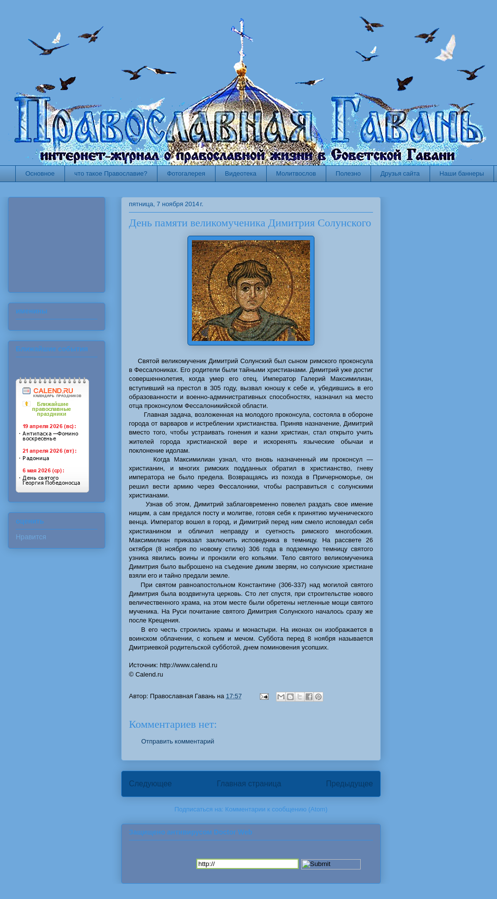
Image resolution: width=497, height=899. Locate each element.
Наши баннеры (461, 173)
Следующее (150, 783)
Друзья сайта (400, 173)
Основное (40, 173)
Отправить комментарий (177, 741)
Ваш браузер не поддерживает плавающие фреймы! (61, 242)
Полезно (348, 173)
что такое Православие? (110, 173)
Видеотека (240, 173)
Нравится (31, 537)
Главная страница (249, 783)
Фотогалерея (186, 173)
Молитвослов (296, 173)
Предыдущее (349, 783)
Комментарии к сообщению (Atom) (276, 809)
